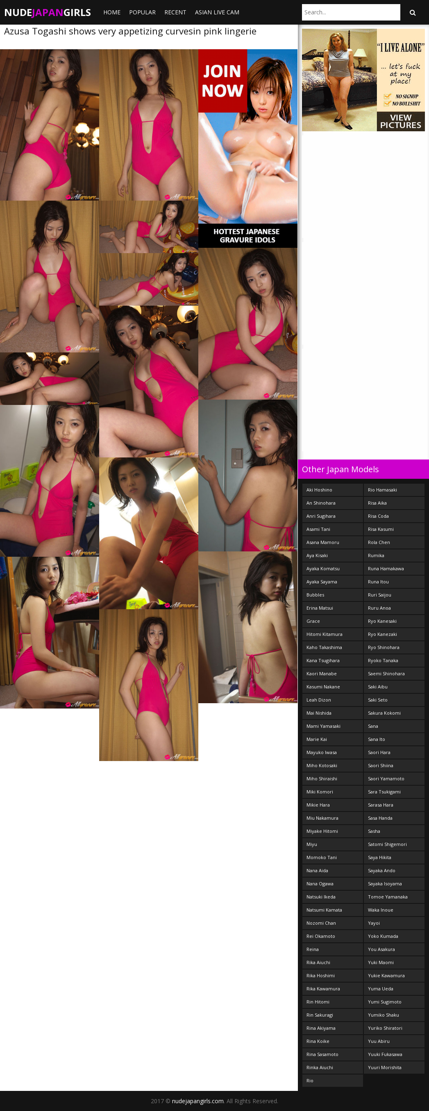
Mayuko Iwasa (321, 752)
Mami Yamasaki (323, 726)
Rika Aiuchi (318, 962)
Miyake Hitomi (322, 831)
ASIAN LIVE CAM (217, 12)
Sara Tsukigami (384, 792)
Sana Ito (376, 739)
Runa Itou (378, 581)
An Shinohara (321, 503)
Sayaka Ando (381, 870)
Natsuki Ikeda (321, 897)
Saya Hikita (379, 857)
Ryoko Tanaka (383, 660)
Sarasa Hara (380, 805)
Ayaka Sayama (321, 581)
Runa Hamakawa (386, 568)
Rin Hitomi (317, 1002)
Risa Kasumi (381, 529)
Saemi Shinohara (386, 673)
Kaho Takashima (324, 647)
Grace (313, 621)
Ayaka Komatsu (323, 568)
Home (111, 12)
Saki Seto (378, 700)
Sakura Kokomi (384, 713)
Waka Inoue (380, 910)
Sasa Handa (380, 818)
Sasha (374, 831)
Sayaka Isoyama (385, 883)
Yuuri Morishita (385, 1067)
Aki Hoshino (319, 490)
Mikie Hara (318, 805)
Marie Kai (316, 739)
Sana (373, 726)
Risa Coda (378, 516)
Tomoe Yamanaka (388, 897)
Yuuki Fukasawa (385, 1054)
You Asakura (381, 949)
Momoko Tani (321, 857)
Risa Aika (377, 503)
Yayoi (374, 923)
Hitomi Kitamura (324, 634)
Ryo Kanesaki (382, 621)
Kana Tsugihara (323, 660)
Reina (312, 949)
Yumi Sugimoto (385, 1002)
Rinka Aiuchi (319, 1067)
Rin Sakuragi (319, 1015)
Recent (175, 12)
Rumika (376, 555)
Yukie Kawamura (386, 975)
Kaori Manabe (321, 673)
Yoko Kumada (383, 936)
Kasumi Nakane (323, 687)
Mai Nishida (318, 713)
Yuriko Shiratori (385, 1028)
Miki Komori (319, 792)
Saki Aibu (378, 687)
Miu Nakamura (322, 818)
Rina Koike (317, 1041)
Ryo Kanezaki (382, 634)
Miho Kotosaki (321, 765)
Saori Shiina (380, 765)
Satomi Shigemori (387, 844)
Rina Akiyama (321, 1028)
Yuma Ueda (380, 988)
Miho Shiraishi (321, 778)
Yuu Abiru (379, 1041)
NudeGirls (47, 12)
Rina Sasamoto (322, 1054)
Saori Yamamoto (386, 778)
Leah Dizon (318, 700)
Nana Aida (317, 870)
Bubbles (315, 595)
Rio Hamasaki (382, 490)
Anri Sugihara (321, 516)
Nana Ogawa (320, 883)
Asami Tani (318, 529)
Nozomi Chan (321, 923)
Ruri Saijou (379, 595)
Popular (142, 12)
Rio (309, 1080)
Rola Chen (379, 542)
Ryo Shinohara (383, 647)
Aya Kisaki (317, 555)
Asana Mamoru (322, 542)
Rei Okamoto (320, 936)
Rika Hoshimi (320, 975)
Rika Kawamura (323, 988)
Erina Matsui (319, 608)
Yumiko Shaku (383, 1015)
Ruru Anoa (379, 608)
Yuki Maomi (381, 962)
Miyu (311, 844)
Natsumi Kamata (324, 910)
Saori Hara (379, 752)
